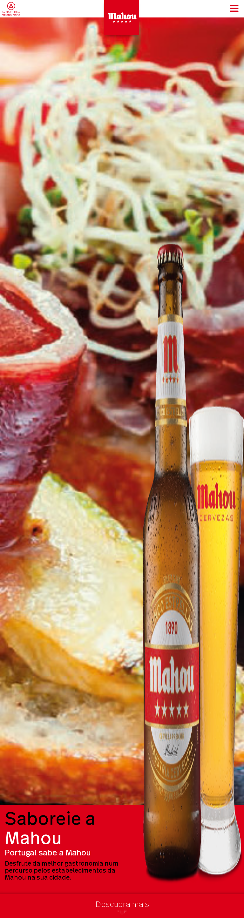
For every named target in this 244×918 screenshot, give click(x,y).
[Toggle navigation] (234, 8)
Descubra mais (122, 909)
